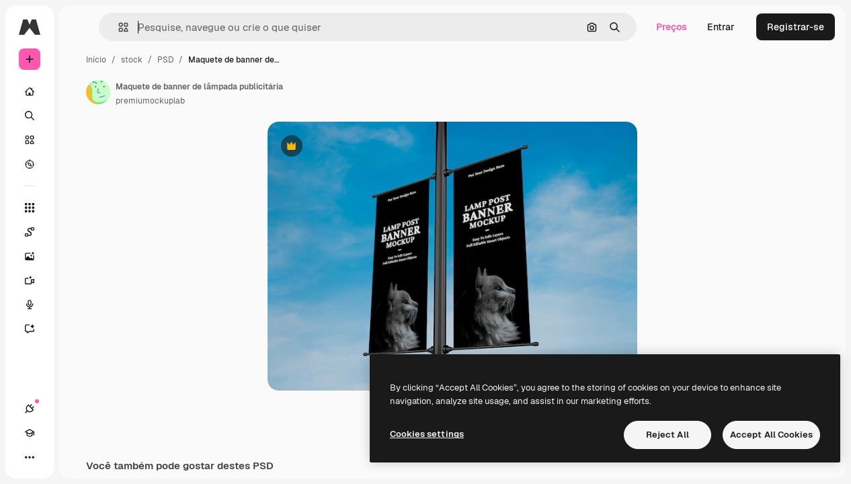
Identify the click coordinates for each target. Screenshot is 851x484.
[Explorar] (29, 164)
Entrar (721, 27)
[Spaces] (36, 232)
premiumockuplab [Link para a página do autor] (150, 100)
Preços (671, 27)
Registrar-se (795, 27)
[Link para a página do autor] (98, 92)
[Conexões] (29, 408)
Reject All (667, 434)
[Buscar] (29, 115)
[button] (117, 27)
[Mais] (29, 457)
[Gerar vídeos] (36, 280)
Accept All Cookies (771, 434)
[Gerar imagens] (36, 256)
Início (96, 59)
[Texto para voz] (36, 304)
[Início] (29, 91)
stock (132, 59)
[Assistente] (36, 328)
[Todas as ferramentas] (29, 207)
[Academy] (29, 433)
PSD (165, 59)
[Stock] (29, 140)
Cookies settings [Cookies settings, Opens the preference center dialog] (427, 434)
